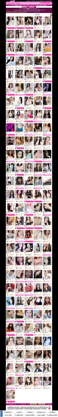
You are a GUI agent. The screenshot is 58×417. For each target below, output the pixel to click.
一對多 (23, 92)
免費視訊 (13, 25)
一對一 (32, 105)
